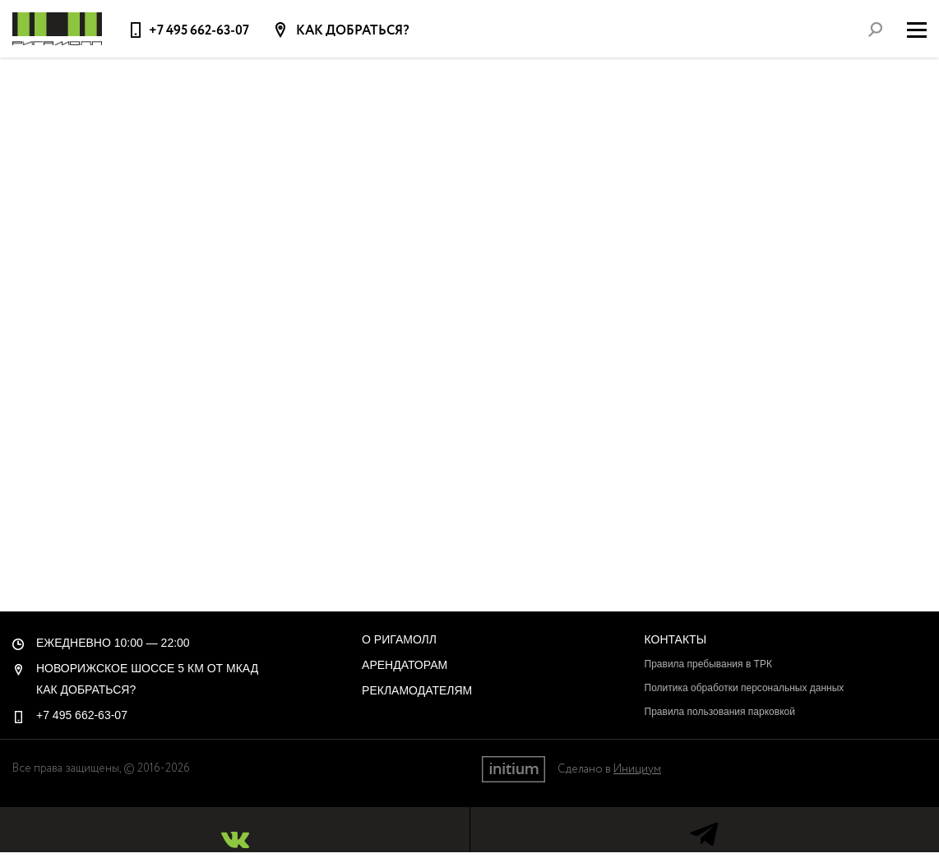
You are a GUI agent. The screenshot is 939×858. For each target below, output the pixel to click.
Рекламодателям (417, 690)
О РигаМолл (399, 639)
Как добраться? (351, 31)
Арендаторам (404, 664)
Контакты (676, 639)
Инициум (637, 769)
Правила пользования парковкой (720, 711)
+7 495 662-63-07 (199, 30)
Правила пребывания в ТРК (708, 664)
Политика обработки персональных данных (744, 688)
